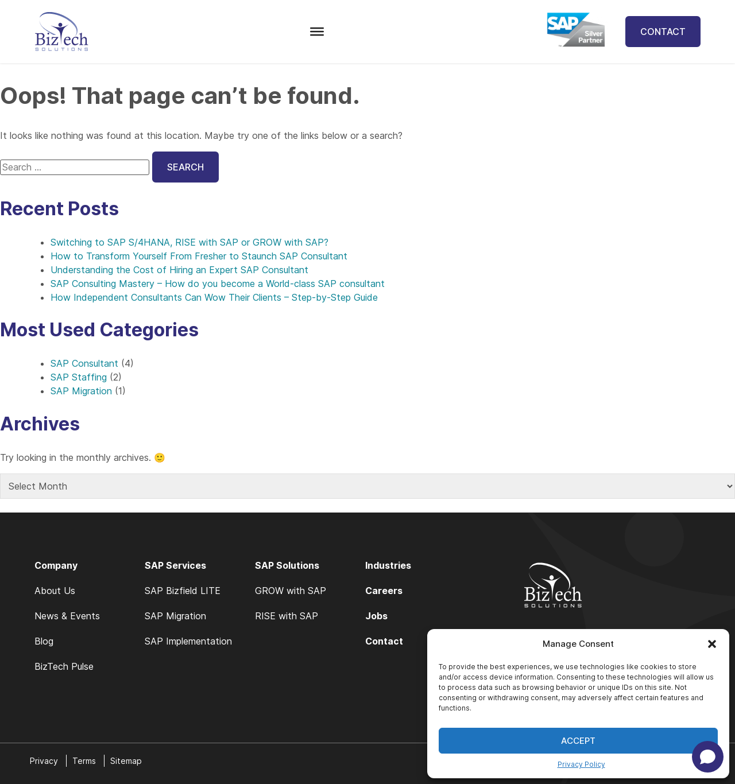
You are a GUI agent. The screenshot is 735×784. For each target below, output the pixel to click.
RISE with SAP (286, 616)
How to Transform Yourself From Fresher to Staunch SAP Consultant (199, 256)
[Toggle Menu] (317, 32)
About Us (54, 590)
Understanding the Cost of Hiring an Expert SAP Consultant (179, 269)
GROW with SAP (290, 590)
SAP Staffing (79, 377)
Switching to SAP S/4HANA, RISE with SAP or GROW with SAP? (189, 242)
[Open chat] (708, 757)
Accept (578, 740)
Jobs (376, 616)
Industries (388, 565)
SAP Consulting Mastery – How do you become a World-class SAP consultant (218, 283)
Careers (384, 590)
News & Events (67, 616)
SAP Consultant (84, 363)
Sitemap (126, 761)
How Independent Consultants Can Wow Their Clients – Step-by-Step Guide (214, 297)
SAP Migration (81, 391)
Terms (84, 761)
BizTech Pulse (64, 666)
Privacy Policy (581, 764)
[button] (712, 644)
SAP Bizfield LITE (182, 590)
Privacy (44, 761)
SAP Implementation (188, 641)
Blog (43, 641)
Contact (663, 31)
